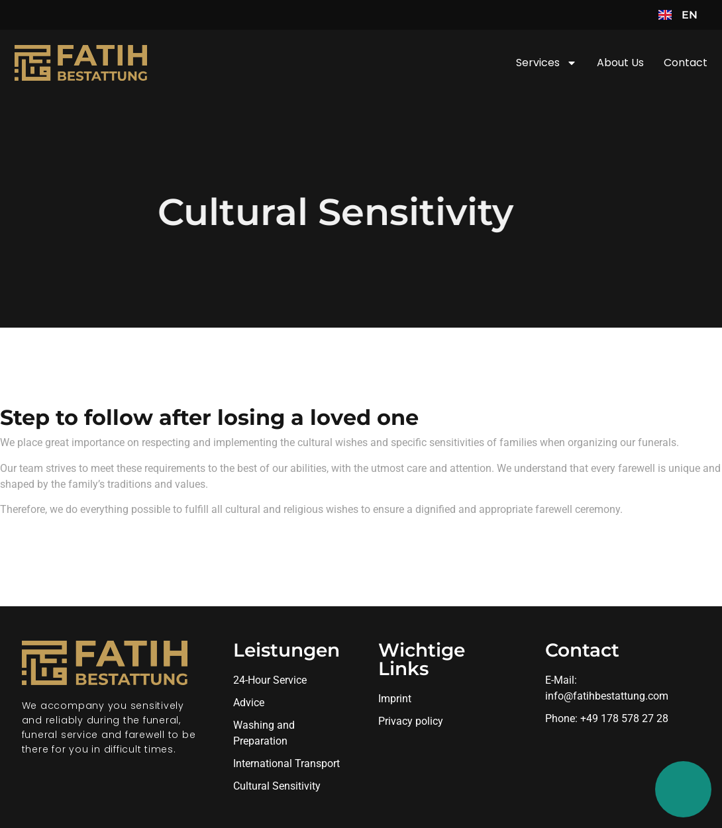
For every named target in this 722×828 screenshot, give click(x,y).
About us (620, 62)
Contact (685, 62)
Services (546, 62)
